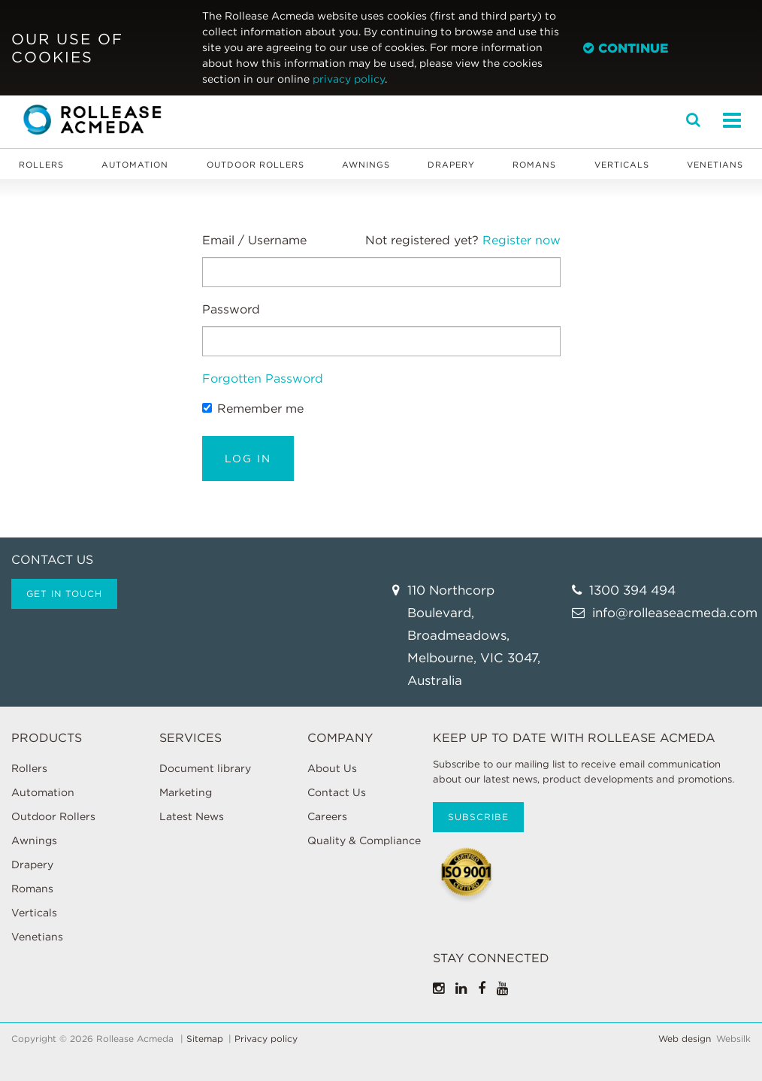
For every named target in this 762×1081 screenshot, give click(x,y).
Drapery (451, 164)
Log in (248, 459)
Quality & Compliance (364, 840)
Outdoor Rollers (255, 164)
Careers (327, 816)
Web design (684, 1038)
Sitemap (204, 1038)
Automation (134, 164)
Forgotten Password (262, 378)
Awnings (366, 164)
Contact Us (336, 792)
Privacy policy (266, 1038)
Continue (625, 48)
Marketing (185, 792)
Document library (205, 768)
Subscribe (478, 816)
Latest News (191, 816)
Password (231, 309)
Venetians (715, 164)
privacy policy (349, 79)
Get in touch (64, 593)
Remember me (253, 408)
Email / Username (254, 240)
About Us (332, 768)
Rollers (41, 164)
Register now (521, 240)
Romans (534, 164)
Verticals (621, 164)
